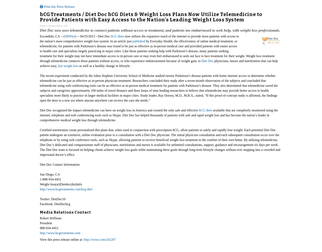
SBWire (70, 36)
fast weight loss (68, 66)
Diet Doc (207, 61)
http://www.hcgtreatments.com (60, 233)
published (138, 41)
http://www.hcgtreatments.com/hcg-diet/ (66, 189)
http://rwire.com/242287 (100, 239)
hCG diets (117, 36)
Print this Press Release (57, 6)
